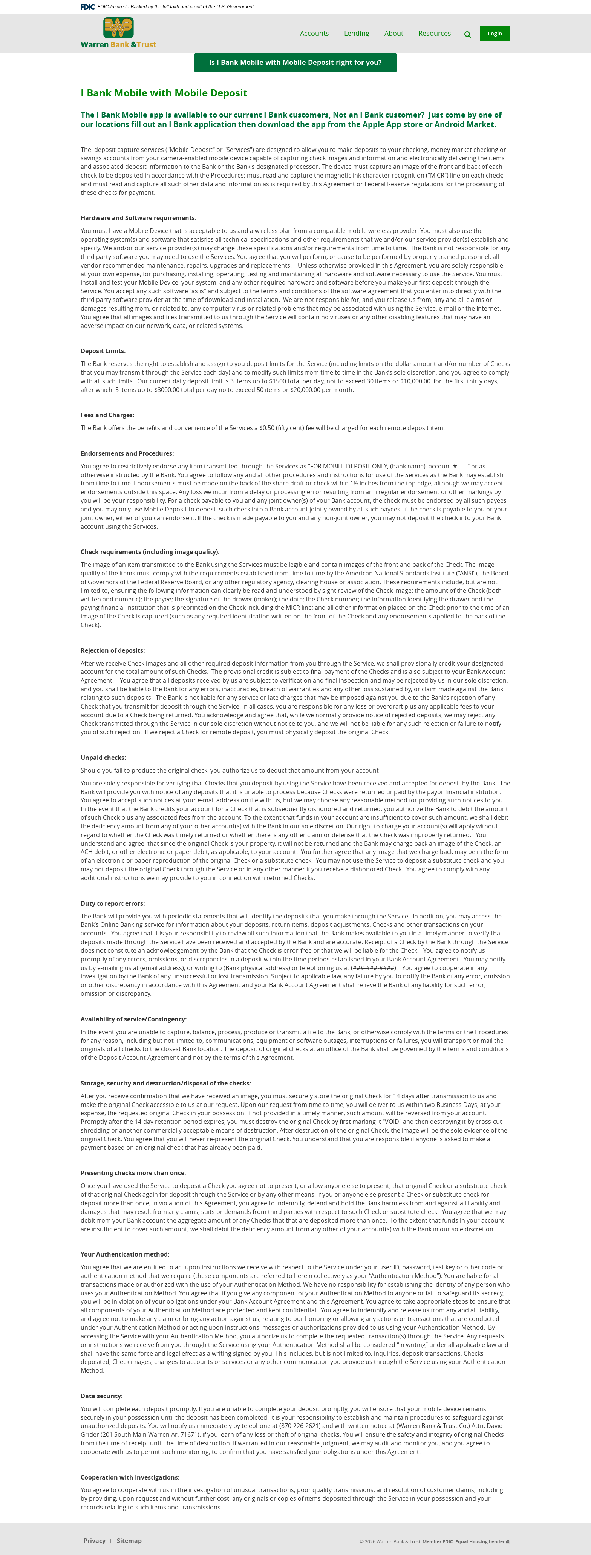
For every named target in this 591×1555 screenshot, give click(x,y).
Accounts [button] (314, 33)
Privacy (95, 1541)
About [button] (394, 33)
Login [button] (495, 33)
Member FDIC (438, 1541)
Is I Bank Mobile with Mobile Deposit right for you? (303, 62)
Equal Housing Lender (482, 1541)
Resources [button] (435, 33)
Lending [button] (357, 33)
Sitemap (129, 1541)
